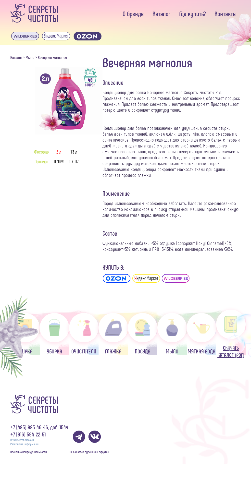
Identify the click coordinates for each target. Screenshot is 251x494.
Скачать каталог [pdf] (231, 334)
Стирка (25, 334)
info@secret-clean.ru (22, 440)
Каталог (161, 13)
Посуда (142, 334)
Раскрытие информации (24, 444)
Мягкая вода (201, 334)
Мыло (29, 57)
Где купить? (192, 13)
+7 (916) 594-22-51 (28, 434)
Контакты (225, 13)
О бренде (133, 13)
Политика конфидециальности (28, 452)
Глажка (113, 334)
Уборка (54, 334)
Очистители (84, 334)
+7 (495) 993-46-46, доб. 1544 (39, 427)
